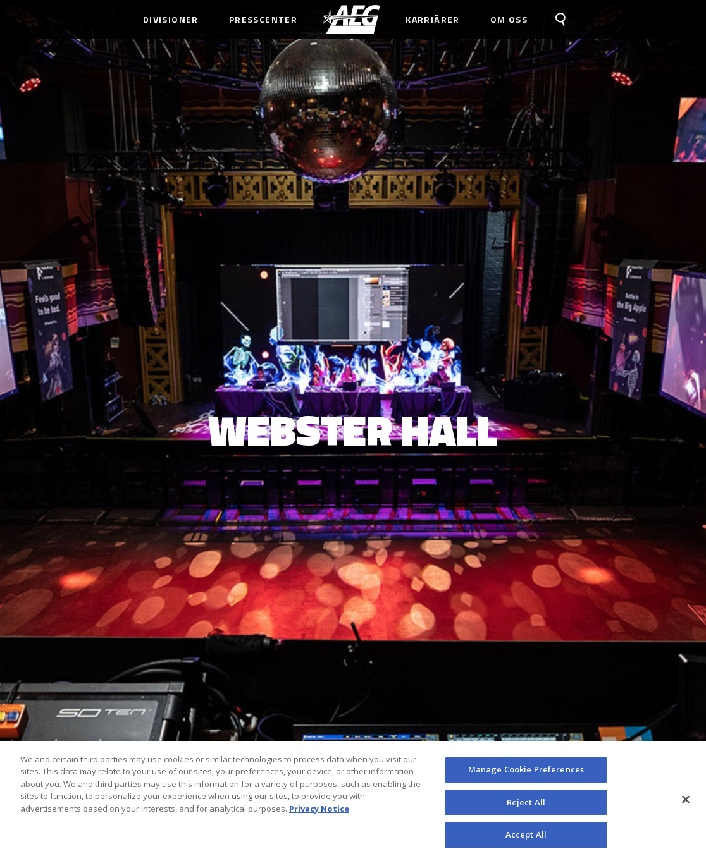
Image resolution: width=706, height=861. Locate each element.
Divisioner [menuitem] (171, 19)
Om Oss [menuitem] (509, 19)
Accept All (526, 839)
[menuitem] (351, 19)
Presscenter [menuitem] (263, 19)
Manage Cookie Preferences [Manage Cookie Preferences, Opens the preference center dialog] (526, 773)
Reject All (526, 806)
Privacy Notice (319, 813)
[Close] (686, 804)
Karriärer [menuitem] (433, 19)
